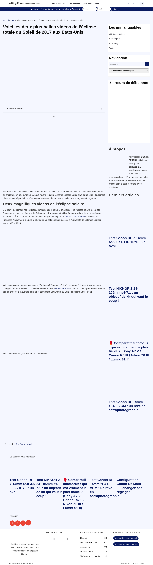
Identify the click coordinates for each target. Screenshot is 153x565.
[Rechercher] (147, 64)
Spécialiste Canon (32, 3)
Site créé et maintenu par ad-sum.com (21, 563)
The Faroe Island (24, 444)
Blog (12, 20)
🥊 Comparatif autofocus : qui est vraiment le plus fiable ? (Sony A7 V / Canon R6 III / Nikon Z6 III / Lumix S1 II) (129, 351)
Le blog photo (16, 3)
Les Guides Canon (59, 3)
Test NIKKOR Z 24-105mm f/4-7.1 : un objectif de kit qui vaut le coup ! (49, 488)
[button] (142, 3)
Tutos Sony (87, 3)
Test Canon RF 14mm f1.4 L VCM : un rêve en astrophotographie (127, 406)
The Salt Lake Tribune (74, 216)
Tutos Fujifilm (74, 3)
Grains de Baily (62, 288)
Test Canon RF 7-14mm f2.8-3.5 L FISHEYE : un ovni (127, 242)
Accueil (6, 20)
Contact (97, 3)
